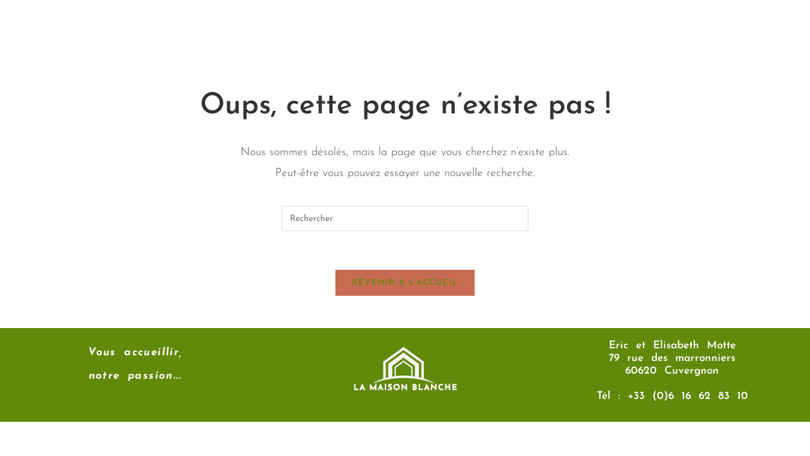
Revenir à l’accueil (405, 283)
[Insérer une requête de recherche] (405, 218)
